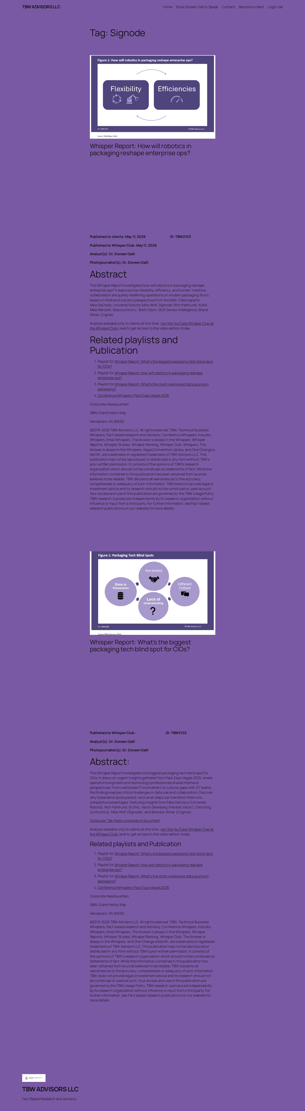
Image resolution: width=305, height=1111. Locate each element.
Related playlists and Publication (134, 344)
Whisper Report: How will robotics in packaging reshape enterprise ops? (140, 149)
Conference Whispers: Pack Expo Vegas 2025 (133, 395)
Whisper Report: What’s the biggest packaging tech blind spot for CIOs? (140, 646)
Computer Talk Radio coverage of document (125, 820)
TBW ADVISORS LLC (41, 7)
